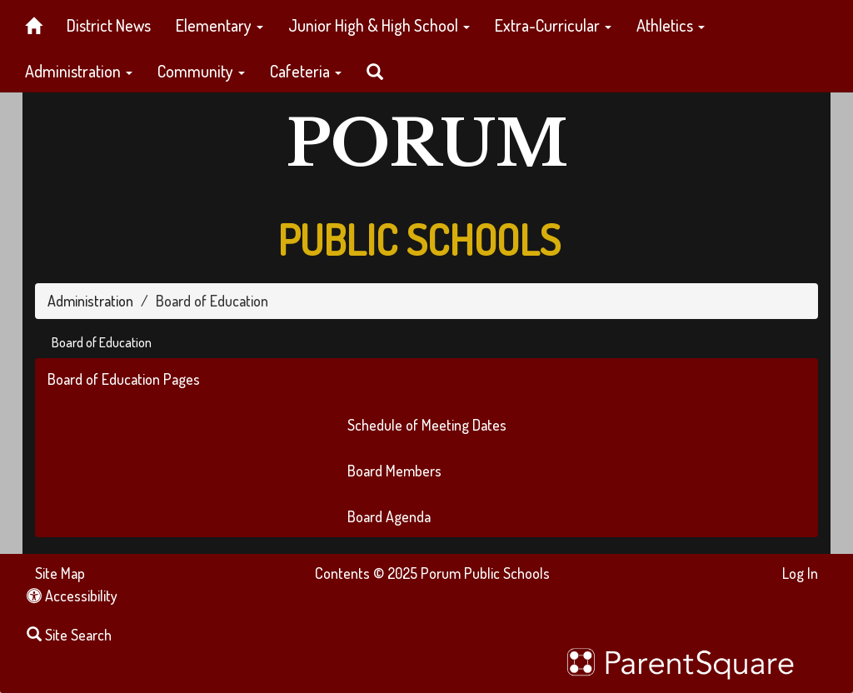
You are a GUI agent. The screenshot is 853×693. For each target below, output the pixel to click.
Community (201, 71)
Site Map (60, 573)
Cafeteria (306, 71)
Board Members (394, 470)
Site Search (69, 635)
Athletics (670, 25)
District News (109, 25)
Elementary (219, 25)
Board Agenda (389, 516)
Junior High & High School (379, 25)
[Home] (33, 23)
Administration (78, 71)
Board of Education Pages (123, 379)
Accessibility (72, 595)
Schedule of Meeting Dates (426, 425)
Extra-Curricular (553, 25)
